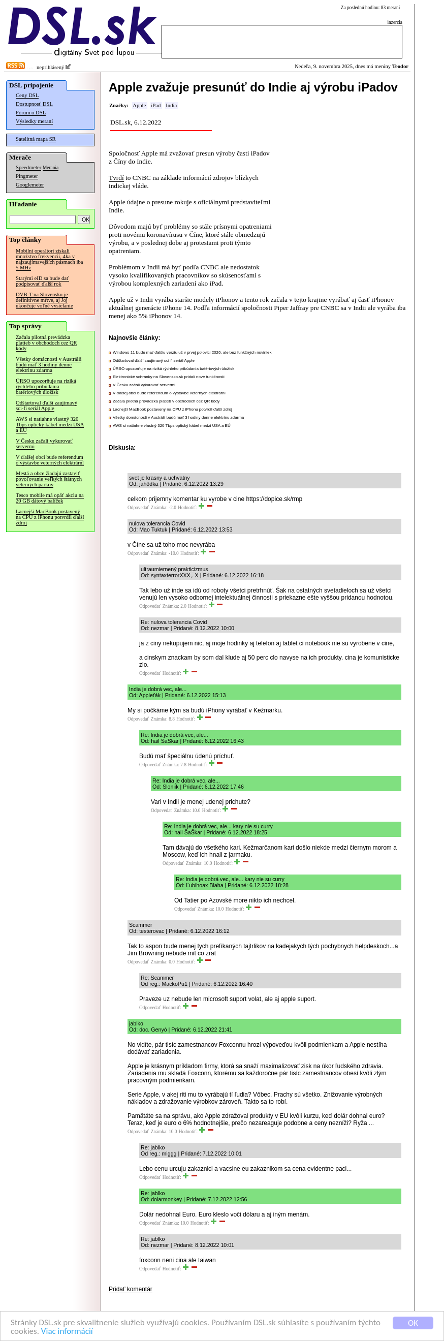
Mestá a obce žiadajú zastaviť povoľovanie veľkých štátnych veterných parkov (49, 479)
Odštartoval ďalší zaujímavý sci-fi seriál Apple (46, 405)
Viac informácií (67, 1331)
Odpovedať (138, 507)
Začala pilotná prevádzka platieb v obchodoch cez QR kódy (46, 342)
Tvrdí (116, 177)
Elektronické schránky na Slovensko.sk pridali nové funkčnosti (169, 377)
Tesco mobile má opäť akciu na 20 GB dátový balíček (50, 498)
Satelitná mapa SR (36, 139)
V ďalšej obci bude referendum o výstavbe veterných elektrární (50, 459)
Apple (139, 105)
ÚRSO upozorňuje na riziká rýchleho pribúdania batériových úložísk (46, 386)
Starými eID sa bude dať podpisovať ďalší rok (42, 281)
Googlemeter (30, 185)
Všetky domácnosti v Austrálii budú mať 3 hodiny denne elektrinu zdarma (48, 364)
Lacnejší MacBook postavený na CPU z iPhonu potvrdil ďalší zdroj (50, 517)
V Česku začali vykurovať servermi (44, 443)
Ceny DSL (27, 95)
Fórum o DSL (31, 112)
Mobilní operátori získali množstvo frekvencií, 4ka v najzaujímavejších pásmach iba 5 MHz (49, 259)
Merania (50, 167)
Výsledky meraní (34, 121)
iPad (156, 105)
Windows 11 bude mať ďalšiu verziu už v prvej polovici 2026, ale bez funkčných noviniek (192, 352)
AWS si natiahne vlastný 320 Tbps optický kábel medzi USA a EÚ (50, 424)
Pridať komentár (130, 1289)
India (171, 105)
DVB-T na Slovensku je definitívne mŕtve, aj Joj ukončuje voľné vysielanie (44, 300)
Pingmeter (27, 176)
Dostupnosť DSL (34, 104)
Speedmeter (28, 167)
